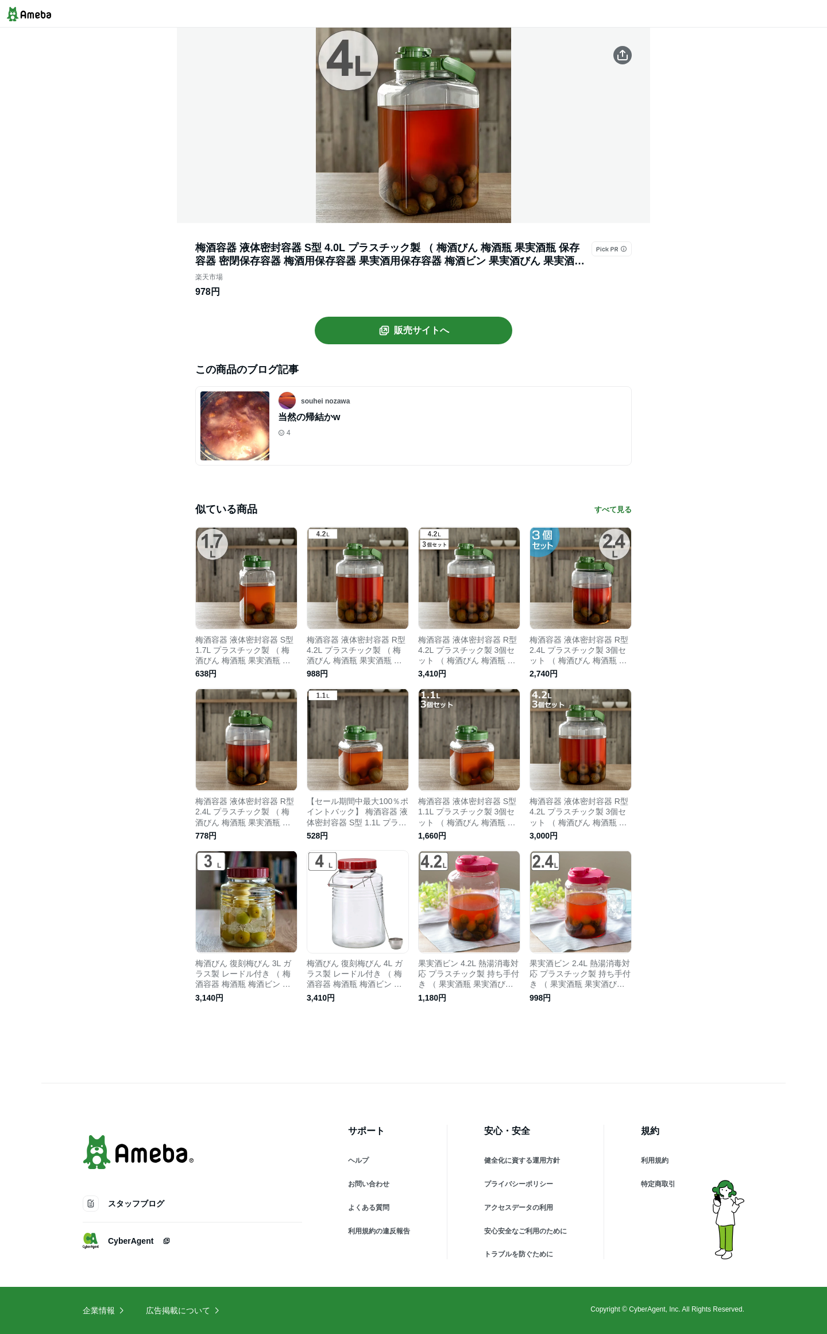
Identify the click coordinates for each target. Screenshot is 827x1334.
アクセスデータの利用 (518, 1208)
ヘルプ (358, 1160)
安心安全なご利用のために (525, 1231)
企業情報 (104, 1310)
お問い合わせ (368, 1184)
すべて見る (613, 509)
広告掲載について (183, 1310)
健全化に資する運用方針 (522, 1160)
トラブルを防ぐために (518, 1254)
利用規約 (654, 1160)
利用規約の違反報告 (379, 1231)
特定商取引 (658, 1184)
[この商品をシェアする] (622, 55)
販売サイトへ (413, 330)
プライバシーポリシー (518, 1184)
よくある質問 (368, 1208)
